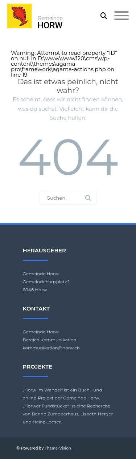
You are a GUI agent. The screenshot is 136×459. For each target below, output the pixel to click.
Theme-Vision (58, 448)
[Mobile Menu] (121, 16)
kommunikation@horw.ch (51, 347)
